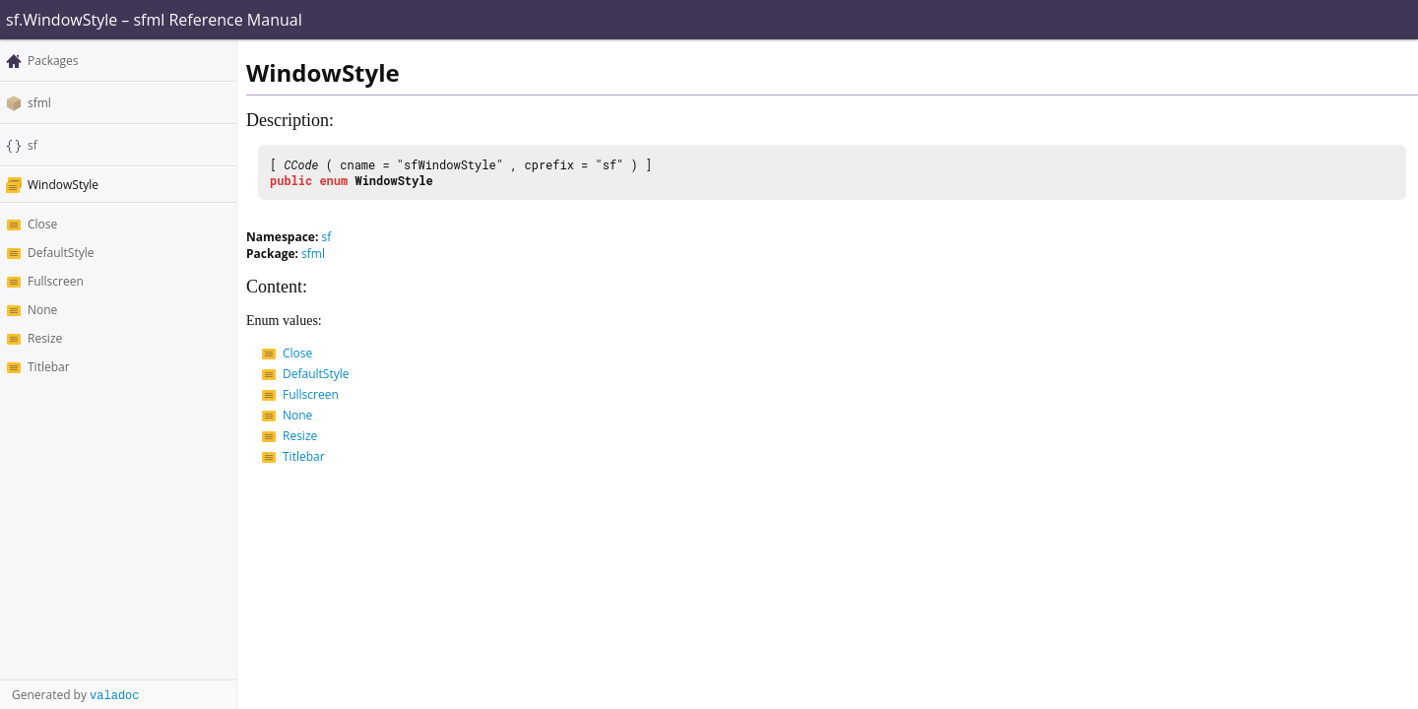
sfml (39, 103)
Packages (53, 60)
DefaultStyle (61, 252)
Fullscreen (56, 281)
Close (42, 224)
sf (32, 145)
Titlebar (49, 366)
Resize (45, 338)
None (42, 309)
